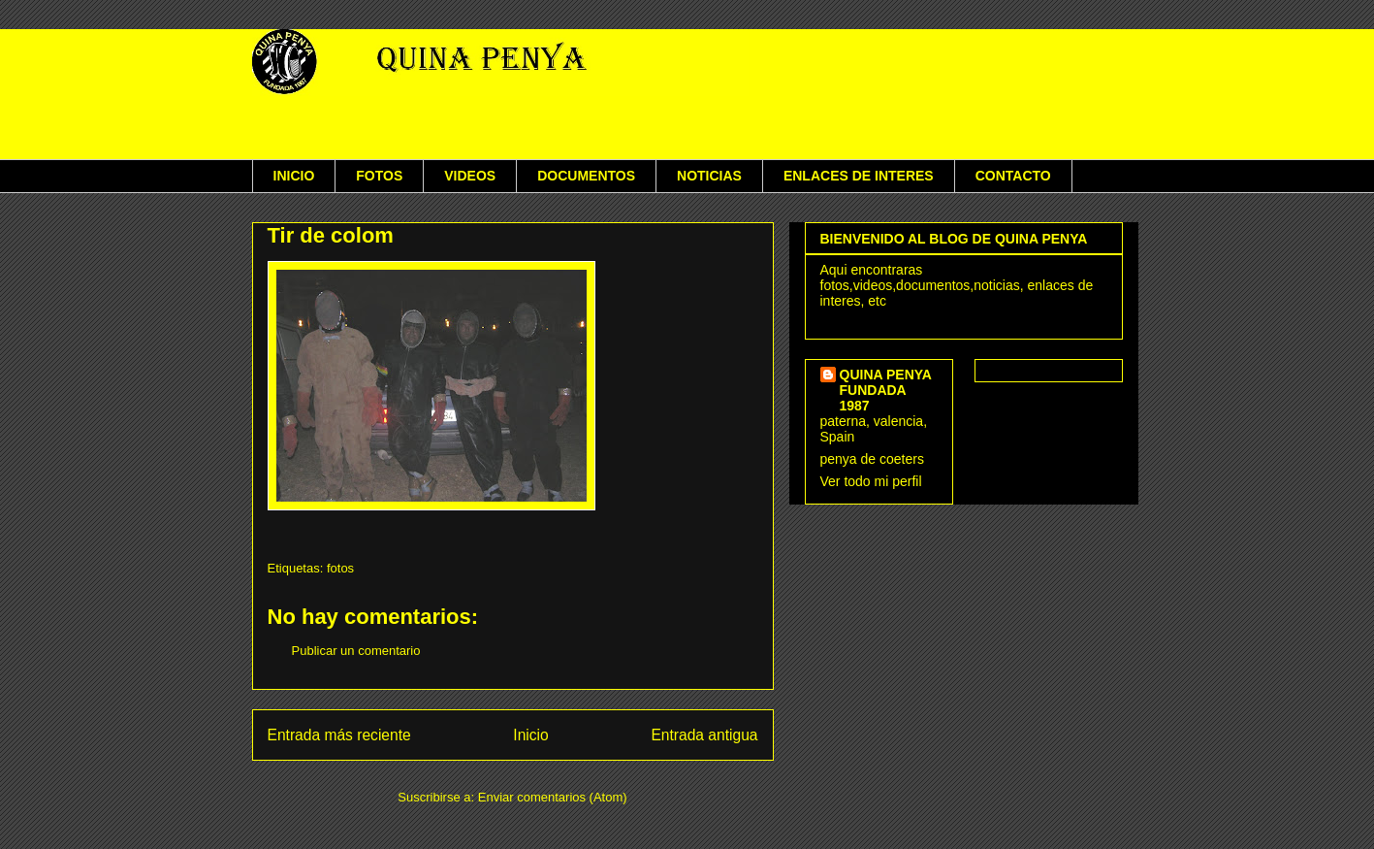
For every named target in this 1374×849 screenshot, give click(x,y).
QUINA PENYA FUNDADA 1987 (886, 390)
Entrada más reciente (339, 735)
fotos (340, 568)
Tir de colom (331, 235)
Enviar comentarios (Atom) (552, 797)
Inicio (530, 735)
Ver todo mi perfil (871, 481)
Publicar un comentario (356, 650)
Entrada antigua (704, 735)
